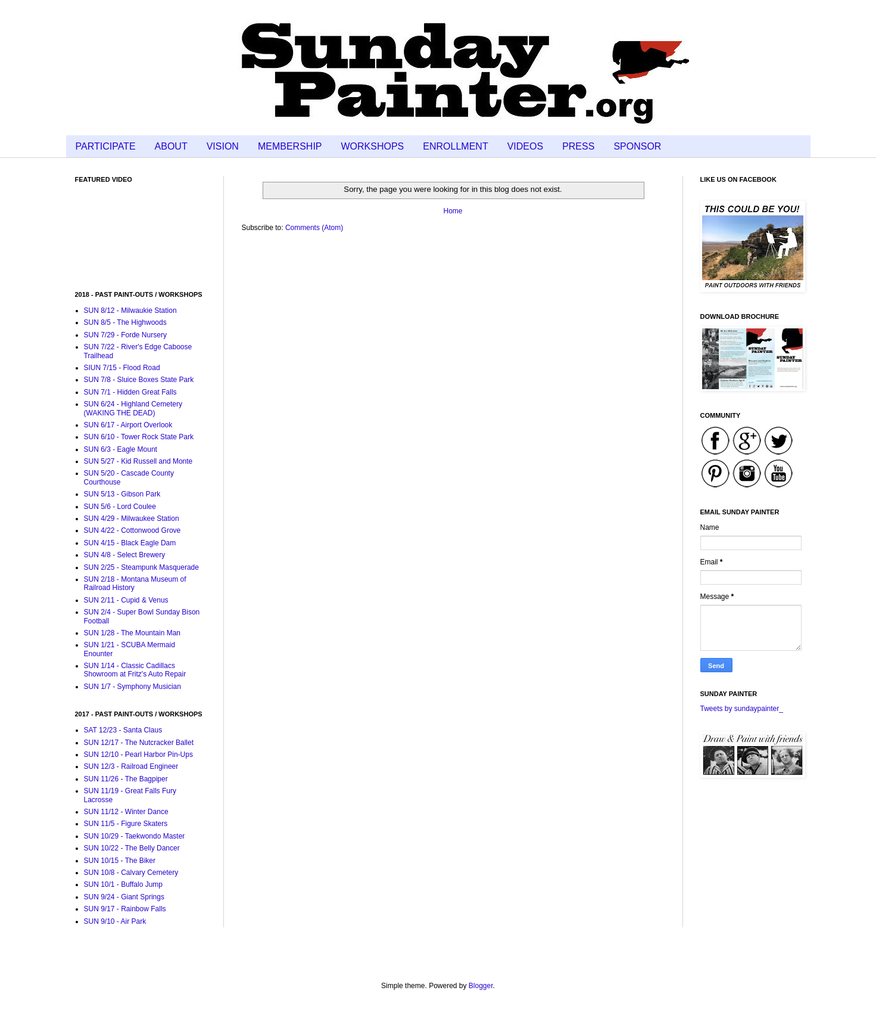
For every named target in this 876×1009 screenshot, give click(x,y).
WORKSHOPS (372, 146)
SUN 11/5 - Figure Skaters (126, 823)
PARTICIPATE (106, 146)
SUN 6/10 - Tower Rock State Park (139, 437)
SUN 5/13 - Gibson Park (122, 494)
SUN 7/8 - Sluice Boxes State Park (139, 379)
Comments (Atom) (314, 227)
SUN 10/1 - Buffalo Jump (123, 884)
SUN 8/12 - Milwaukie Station (130, 310)
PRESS (578, 146)
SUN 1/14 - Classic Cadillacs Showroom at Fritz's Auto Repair (135, 670)
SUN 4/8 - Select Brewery (125, 555)
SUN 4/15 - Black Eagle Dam (130, 543)
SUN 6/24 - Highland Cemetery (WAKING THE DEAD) (133, 408)
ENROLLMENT (455, 146)
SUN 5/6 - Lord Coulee (120, 506)
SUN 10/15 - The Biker (120, 860)
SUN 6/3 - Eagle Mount (120, 449)
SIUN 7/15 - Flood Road (122, 368)
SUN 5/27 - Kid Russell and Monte (138, 461)
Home (452, 211)
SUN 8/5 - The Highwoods (125, 322)
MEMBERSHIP (290, 146)
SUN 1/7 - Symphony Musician (132, 686)
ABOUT (171, 146)
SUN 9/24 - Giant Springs (124, 897)
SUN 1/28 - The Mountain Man (132, 633)
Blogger (481, 986)
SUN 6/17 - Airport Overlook (128, 425)
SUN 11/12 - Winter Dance (126, 812)
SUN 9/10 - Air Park (115, 921)
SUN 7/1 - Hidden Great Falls (130, 392)
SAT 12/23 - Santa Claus (123, 730)
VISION (223, 146)
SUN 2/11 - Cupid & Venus (126, 600)
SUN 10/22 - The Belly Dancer (132, 848)
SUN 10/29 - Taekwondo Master (134, 836)
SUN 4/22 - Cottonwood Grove (132, 530)
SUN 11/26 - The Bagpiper (126, 779)
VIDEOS (525, 146)
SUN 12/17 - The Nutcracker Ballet (139, 742)
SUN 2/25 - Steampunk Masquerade (141, 567)
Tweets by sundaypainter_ (741, 708)
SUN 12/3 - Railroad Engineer (131, 766)
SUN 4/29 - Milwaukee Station (131, 518)
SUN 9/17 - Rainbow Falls (125, 909)
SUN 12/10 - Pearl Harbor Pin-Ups (138, 754)
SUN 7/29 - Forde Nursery (125, 335)
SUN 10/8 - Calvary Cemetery (131, 872)
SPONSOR (637, 146)
